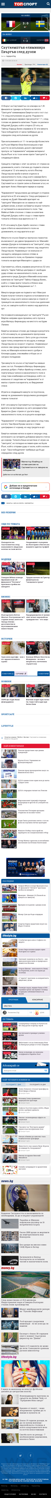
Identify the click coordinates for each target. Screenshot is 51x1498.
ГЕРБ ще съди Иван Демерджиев (10, 700)
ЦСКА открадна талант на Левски (32, 791)
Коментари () (42, 64)
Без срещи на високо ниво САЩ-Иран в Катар (33, 1245)
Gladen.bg (4, 1490)
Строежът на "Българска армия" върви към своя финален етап (32, 1128)
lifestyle (9, 936)
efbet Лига (8, 1006)
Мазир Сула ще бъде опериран (30, 914)
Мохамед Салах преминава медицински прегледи (29, 1099)
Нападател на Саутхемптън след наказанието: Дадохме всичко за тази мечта (12, 545)
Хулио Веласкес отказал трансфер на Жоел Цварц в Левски (33, 1090)
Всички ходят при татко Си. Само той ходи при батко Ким (37, 701)
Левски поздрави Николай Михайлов (29, 1157)
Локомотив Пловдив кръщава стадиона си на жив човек (31, 812)
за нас (33, 1494)
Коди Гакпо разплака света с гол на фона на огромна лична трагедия (33, 822)
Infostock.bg (15, 1490)
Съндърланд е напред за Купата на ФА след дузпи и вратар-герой (33, 1024)
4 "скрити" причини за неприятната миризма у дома (34, 979)
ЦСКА (39, 1012)
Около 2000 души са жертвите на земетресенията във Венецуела (34, 1234)
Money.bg (14, 1486)
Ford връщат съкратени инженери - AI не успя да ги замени (34, 1323)
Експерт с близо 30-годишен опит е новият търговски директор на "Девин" (34, 1335)
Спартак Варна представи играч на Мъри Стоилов (32, 925)
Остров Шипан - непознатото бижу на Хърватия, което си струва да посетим (33, 971)
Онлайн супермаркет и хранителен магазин (33, 1168)
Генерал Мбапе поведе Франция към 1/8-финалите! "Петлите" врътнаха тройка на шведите (12, 582)
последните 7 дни (13, 1084)
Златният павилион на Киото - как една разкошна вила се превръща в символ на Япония (33, 961)
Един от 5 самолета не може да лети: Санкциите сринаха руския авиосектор (34, 1348)
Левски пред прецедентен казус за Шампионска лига (33, 771)
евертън (9, 503)
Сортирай (21, 674)
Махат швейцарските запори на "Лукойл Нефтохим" (35, 1310)
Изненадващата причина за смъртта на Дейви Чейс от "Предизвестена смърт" (34, 1398)
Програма (13, 1000)
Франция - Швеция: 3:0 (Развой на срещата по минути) (31, 896)
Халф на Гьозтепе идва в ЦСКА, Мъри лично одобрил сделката (34, 1109)
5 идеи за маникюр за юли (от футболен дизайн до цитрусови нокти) (22, 1390)
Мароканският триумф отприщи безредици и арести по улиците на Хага (33, 803)
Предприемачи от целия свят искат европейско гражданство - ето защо (38, 617)
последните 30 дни (38, 1084)
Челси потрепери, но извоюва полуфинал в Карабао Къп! (31, 1053)
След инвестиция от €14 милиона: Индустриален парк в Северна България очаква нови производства (22, 1302)
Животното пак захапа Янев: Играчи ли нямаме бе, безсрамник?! (34, 1147)
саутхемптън (28, 503)
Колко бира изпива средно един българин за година (32, 950)
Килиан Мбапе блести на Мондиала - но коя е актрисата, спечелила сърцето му (38, 660)
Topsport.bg (36, 1486)
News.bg (4, 1486)
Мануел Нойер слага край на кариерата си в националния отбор (33, 832)
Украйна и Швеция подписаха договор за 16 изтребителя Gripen (32, 1222)
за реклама (23, 1494)
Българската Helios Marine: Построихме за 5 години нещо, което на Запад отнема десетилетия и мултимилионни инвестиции (12, 622)
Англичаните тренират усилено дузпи (32, 1034)
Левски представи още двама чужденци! (31, 751)
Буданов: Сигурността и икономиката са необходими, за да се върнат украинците (22, 1214)
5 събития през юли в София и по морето (32, 941)
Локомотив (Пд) (10, 1012)
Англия (19, 64)
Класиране (37, 1000)
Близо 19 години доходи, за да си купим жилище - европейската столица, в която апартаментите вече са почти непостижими (33, 1425)
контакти (43, 1494)
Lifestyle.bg (24, 1486)
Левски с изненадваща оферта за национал (32, 1118)
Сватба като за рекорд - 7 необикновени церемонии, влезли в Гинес (33, 1436)
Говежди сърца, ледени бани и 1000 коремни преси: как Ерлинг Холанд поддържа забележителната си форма (33, 991)
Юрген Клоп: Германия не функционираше (29, 761)
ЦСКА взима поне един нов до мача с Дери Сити (33, 781)
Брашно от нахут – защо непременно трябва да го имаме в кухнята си (33, 1410)
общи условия (10, 1494)
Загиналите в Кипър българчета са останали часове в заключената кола (34, 1259)
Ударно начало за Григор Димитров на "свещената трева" (38, 579)
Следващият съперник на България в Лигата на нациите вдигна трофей (37, 544)
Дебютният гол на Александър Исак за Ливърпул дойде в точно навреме (34, 1044)
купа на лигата (18, 503)
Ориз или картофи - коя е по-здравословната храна (13, 659)
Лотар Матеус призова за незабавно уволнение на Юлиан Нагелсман (33, 842)
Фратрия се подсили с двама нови (32, 905)
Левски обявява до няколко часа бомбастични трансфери (32, 1137)
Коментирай (44, 674)
